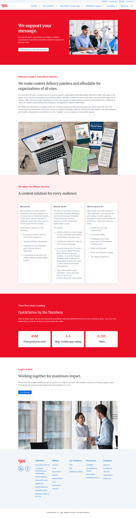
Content (34, 6)
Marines (55, 475)
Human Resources (41, 487)
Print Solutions (49, 6)
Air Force (55, 465)
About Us (124, 6)
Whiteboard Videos (93, 6)
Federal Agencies (41, 477)
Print (70, 465)
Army (54, 468)
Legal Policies (108, 475)
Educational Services (42, 465)
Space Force (56, 485)
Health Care (39, 483)
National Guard (57, 478)
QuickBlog (111, 6)
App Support (90, 474)
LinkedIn (20, 468)
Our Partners (113, 1)
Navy (54, 482)
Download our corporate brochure (33, 50)
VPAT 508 (105, 1)
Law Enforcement (41, 490)
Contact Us (129, 1)
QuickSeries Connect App (70, 6)
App (70, 468)
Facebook (27, 468)
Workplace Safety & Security (42, 495)
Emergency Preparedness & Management (40, 470)
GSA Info (122, 1)
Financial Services (41, 480)
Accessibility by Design (91, 469)
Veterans (55, 489)
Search (133, 6)
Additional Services (92, 477)
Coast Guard (56, 472)
